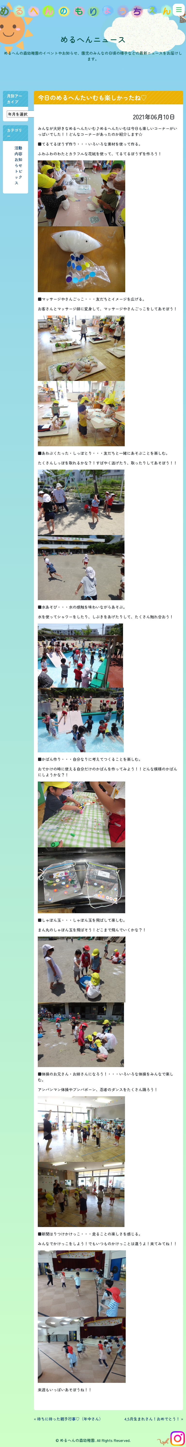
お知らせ (18, 162)
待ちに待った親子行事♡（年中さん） (70, 1419)
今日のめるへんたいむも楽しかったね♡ (92, 97)
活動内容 (18, 151)
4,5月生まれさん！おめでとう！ (152, 1419)
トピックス (18, 177)
